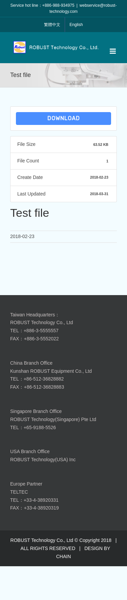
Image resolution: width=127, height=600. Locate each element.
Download (63, 118)
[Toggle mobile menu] (113, 51)
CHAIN (63, 556)
